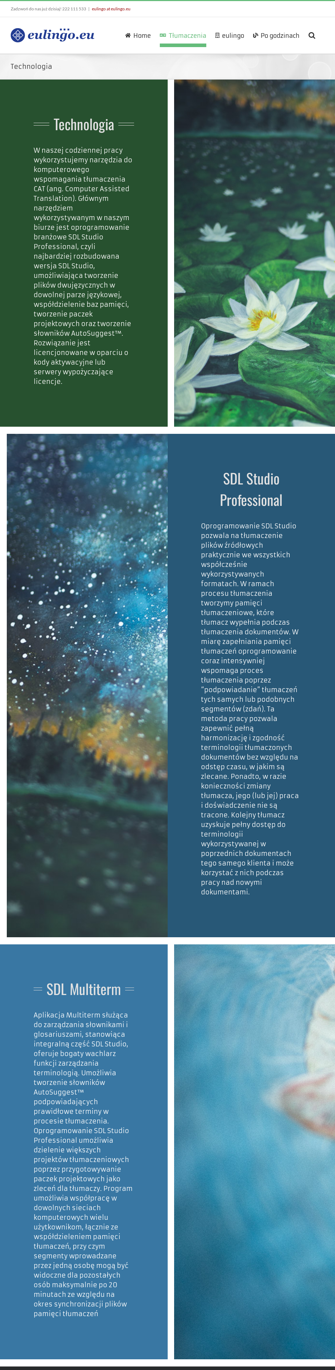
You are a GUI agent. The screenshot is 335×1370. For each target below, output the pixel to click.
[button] (312, 35)
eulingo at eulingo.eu (111, 8)
